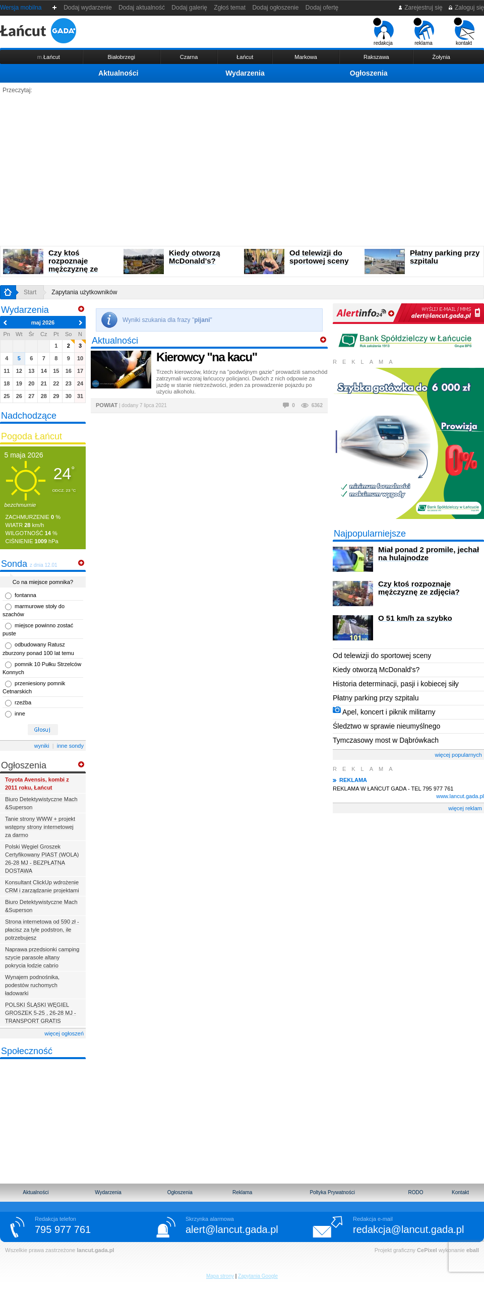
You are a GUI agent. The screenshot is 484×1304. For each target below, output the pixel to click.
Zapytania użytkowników (84, 292)
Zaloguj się (466, 7)
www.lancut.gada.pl (460, 796)
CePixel (427, 1250)
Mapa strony (220, 1276)
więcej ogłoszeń (64, 1033)
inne (20, 713)
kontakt (464, 32)
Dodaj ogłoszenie (275, 7)
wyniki (41, 746)
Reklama (242, 1192)
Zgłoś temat (230, 7)
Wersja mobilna (20, 7)
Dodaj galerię (189, 7)
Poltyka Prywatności (332, 1192)
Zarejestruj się (420, 7)
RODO (416, 1192)
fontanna (25, 595)
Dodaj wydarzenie (87, 7)
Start (30, 292)
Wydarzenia (245, 73)
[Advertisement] (242, 170)
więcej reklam (465, 808)
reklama (423, 32)
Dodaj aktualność (141, 7)
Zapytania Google (258, 1276)
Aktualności (118, 73)
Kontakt (460, 1192)
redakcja (383, 32)
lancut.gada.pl (95, 1250)
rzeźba (23, 702)
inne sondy (70, 746)
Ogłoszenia (369, 73)
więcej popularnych (458, 755)
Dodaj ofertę (322, 7)
